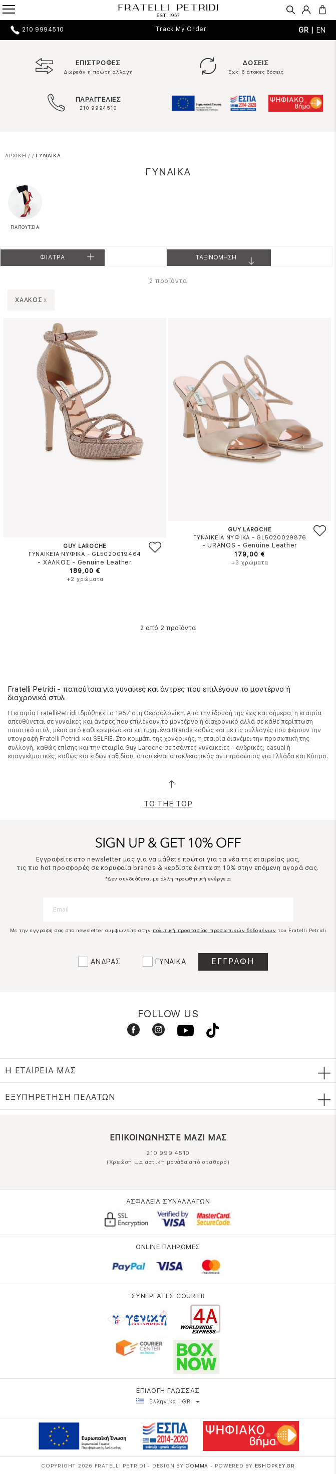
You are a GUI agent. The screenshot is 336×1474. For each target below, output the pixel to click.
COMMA (197, 1465)
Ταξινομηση (228, 260)
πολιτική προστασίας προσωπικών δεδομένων (214, 930)
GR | (307, 30)
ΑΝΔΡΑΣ (106, 962)
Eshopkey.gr (275, 1465)
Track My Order (181, 29)
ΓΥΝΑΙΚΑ (170, 962)
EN (321, 30)
